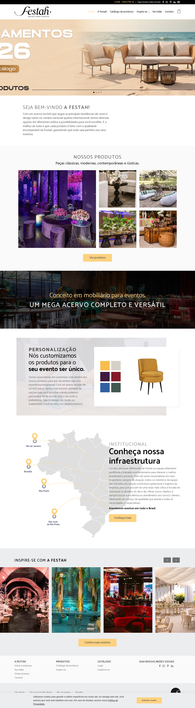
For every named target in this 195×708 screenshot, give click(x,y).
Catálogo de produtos (122, 12)
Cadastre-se (128, 2)
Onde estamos (22, 674)
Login (117, 2)
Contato (169, 12)
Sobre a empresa (23, 666)
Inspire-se (142, 12)
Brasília (79, 692)
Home (91, 12)
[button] (93, 92)
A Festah (102, 12)
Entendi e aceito (149, 700)
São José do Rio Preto (41, 692)
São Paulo (19, 692)
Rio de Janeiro (64, 692)
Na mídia (157, 12)
